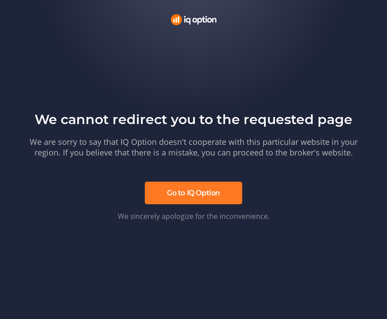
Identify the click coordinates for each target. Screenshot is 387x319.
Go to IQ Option (193, 193)
